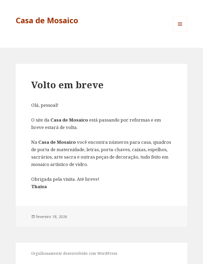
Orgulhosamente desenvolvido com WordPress (74, 253)
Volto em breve (67, 84)
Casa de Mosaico (47, 20)
